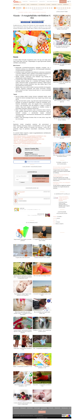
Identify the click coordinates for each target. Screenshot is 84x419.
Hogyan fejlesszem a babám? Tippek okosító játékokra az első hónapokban (22, 294)
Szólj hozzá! (25, 22)
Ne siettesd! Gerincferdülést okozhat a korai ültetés (42, 294)
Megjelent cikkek (32, 158)
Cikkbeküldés (57, 408)
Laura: (58, 223)
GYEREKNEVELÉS (33, 4)
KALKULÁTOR (42, 1)
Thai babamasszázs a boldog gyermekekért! (42, 403)
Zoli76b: (56, 218)
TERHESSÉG (23, 4)
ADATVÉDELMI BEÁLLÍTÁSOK (42, 417)
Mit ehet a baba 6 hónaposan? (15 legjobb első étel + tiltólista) (62, 119)
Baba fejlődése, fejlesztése (39, 12)
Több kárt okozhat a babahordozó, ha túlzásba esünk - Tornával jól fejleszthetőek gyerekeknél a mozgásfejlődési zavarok (23, 277)
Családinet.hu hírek (23, 12)
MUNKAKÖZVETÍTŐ (33, 1)
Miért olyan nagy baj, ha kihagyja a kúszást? (42, 276)
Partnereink (50, 408)
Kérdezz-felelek (45, 158)
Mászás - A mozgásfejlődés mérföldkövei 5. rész (26, 140)
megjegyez (23, 182)
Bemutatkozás (19, 158)
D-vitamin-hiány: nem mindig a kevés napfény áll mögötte (62, 64)
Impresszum (16, 408)
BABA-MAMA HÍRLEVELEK (52, 1)
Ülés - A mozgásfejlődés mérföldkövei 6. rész (25, 142)
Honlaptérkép (44, 408)
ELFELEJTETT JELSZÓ (41, 178)
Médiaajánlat (23, 408)
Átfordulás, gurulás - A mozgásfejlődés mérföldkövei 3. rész (29, 139)
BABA (28, 4)
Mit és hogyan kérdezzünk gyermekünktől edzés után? (62, 137)
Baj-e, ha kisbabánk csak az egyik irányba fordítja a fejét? (42, 312)
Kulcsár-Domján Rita (24, 20)
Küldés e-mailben (37, 22)
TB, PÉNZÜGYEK (42, 4)
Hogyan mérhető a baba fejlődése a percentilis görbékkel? (22, 240)
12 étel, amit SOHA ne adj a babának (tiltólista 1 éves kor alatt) (62, 28)
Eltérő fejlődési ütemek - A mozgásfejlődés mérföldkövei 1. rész (30, 136)
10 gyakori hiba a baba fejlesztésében (23, 257)
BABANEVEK (65, 4)
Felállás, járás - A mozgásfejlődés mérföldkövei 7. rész (27, 143)
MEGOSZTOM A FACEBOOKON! (32, 162)
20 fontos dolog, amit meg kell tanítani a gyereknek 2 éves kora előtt (62, 46)
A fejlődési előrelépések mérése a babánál (42, 257)
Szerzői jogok (37, 408)
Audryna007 (21, 192)
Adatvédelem (30, 408)
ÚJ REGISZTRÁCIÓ (40, 181)
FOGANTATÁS (16, 4)
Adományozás (65, 408)
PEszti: (55, 220)
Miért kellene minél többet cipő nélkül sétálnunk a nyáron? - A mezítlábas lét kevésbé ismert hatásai (23, 313)
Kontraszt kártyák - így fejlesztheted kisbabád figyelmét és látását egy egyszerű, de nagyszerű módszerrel (23, 331)
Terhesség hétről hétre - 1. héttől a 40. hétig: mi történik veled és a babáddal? (64, 198)
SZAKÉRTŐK (25, 1)
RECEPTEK (60, 4)
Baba (30, 12)
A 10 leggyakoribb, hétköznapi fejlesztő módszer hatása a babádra (42, 240)
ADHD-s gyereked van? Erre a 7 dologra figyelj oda (62, 101)
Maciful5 (20, 199)
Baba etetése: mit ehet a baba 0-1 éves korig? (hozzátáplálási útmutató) (62, 155)
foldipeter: (57, 216)
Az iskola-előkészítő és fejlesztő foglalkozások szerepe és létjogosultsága (23, 403)
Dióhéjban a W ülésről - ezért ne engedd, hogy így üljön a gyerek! (42, 330)
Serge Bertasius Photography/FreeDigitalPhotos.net (21, 145)
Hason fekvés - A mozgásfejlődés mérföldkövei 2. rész (28, 137)
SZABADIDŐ (54, 4)
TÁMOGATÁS (63, 1)
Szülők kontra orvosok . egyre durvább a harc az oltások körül (62, 83)
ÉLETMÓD (48, 4)
